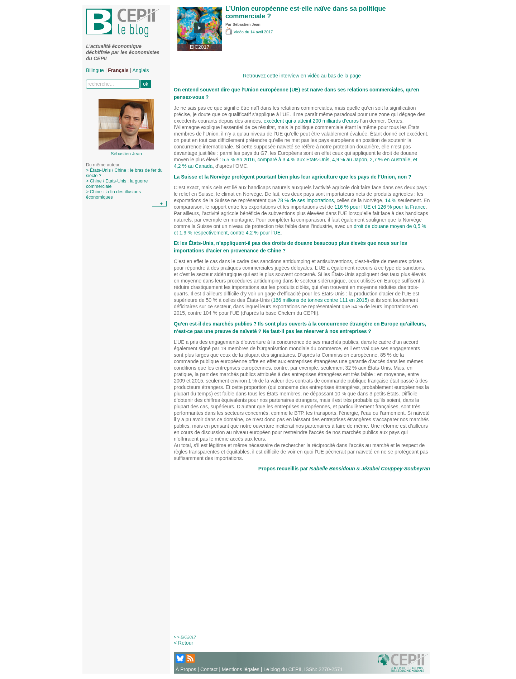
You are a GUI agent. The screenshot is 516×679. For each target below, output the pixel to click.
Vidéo (235, 32)
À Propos (186, 669)
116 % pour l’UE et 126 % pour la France (379, 207)
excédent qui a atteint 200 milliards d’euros (312, 121)
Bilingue (95, 70)
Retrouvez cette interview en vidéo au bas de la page (302, 76)
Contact (209, 669)
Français (118, 70)
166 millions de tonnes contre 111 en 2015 (320, 300)
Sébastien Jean (247, 24)
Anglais (141, 70)
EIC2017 (188, 637)
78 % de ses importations (306, 200)
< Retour (183, 643)
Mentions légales (240, 669)
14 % (391, 200)
